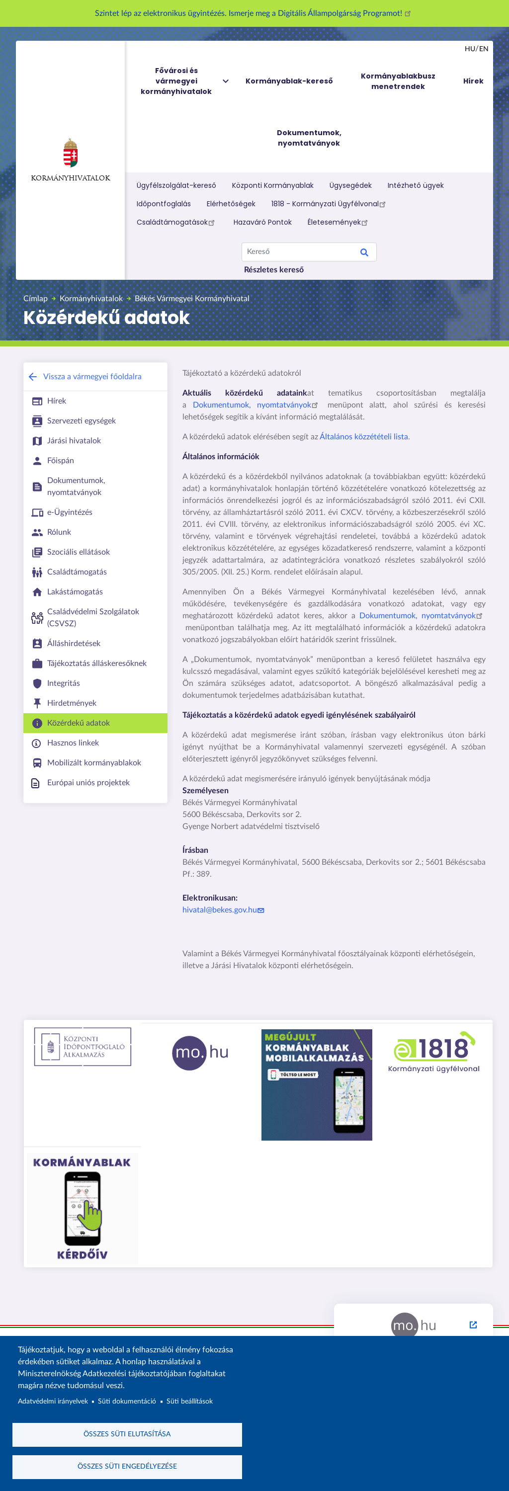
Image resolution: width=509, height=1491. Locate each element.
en (484, 49)
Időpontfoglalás (164, 204)
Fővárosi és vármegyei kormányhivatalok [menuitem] (185, 81)
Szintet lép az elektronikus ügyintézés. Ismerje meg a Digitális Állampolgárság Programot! (254, 13)
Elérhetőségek (231, 204)
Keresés (364, 254)
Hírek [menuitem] (473, 81)
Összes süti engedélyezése (127, 1466)
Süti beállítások (190, 1401)
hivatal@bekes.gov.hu (224, 910)
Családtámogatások (177, 222)
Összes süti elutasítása (127, 1434)
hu (470, 49)
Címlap (35, 299)
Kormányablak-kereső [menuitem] (289, 81)
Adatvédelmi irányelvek (53, 1401)
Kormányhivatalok (70, 160)
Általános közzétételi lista (364, 437)
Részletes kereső (274, 270)
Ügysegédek (351, 185)
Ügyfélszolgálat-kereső (176, 185)
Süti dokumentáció (127, 1401)
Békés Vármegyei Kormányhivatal (192, 299)
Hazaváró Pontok (263, 222)
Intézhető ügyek (416, 185)
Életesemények (339, 222)
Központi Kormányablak (273, 185)
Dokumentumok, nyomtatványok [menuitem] (309, 138)
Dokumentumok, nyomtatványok (257, 405)
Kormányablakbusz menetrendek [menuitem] (398, 81)
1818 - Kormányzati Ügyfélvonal (330, 203)
